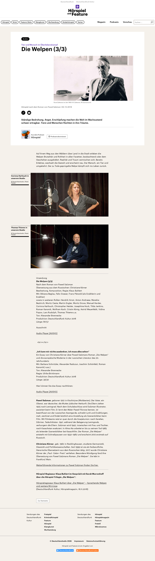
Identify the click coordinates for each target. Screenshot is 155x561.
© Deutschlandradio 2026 (61, 541)
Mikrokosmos (100, 527)
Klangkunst (40, 22)
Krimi (15, 22)
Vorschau (127, 22)
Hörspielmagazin (102, 517)
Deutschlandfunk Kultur (85, 2)
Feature (47, 520)
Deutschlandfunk (67, 2)
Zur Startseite (43, 501)
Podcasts (114, 22)
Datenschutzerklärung (95, 541)
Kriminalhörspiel (51, 517)
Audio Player (42, 333)
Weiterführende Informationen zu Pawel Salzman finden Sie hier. (67, 465)
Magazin (101, 22)
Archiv (25, 39)
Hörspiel (5, 22)
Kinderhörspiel (68, 22)
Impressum (79, 541)
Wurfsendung (53, 22)
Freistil (98, 524)
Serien (80, 22)
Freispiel (47, 514)
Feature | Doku (26, 22)
